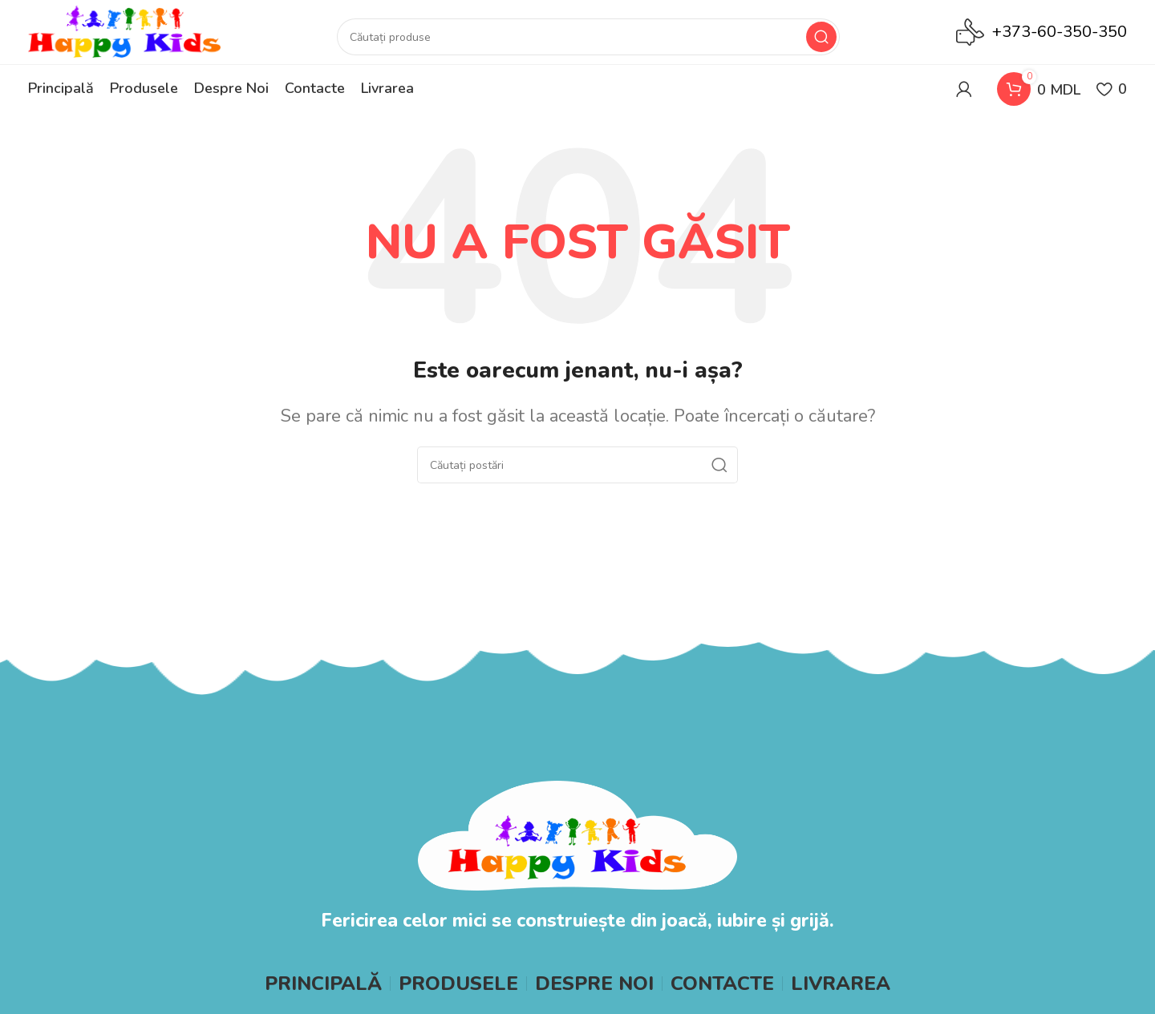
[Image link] (577, 834)
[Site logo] (124, 31)
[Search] (588, 36)
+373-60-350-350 (1059, 31)
